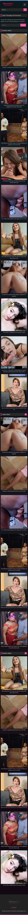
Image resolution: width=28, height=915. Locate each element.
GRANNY (14, 907)
